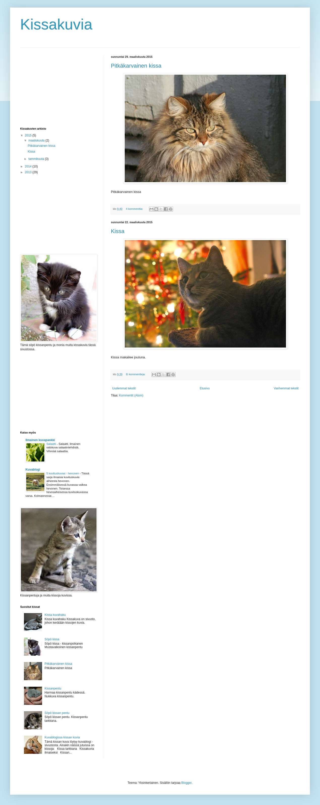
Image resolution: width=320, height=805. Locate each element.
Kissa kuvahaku (55, 615)
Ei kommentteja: (136, 374)
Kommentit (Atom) (131, 395)
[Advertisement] (58, 86)
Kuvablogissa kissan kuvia (62, 737)
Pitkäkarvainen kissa (136, 66)
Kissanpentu (53, 688)
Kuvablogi (32, 469)
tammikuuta (36, 159)
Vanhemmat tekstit (286, 388)
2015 (29, 135)
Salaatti (51, 443)
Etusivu (205, 388)
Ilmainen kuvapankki (40, 440)
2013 (29, 172)
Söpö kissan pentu (57, 713)
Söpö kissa (52, 639)
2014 (29, 166)
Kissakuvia (56, 24)
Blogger (186, 783)
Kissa (117, 231)
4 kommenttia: (135, 208)
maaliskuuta (36, 140)
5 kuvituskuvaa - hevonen (63, 473)
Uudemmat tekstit (124, 388)
